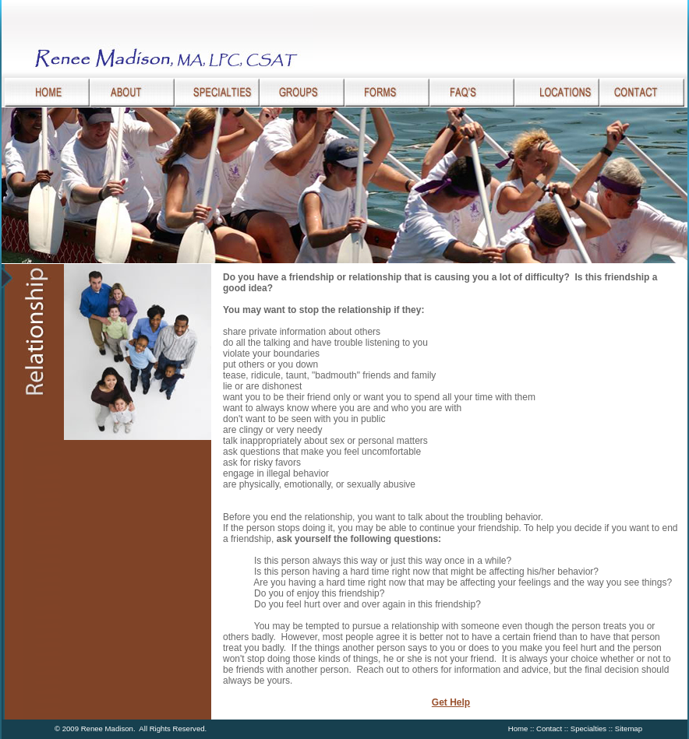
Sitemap (628, 728)
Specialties (588, 728)
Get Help (451, 702)
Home (518, 728)
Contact (549, 728)
